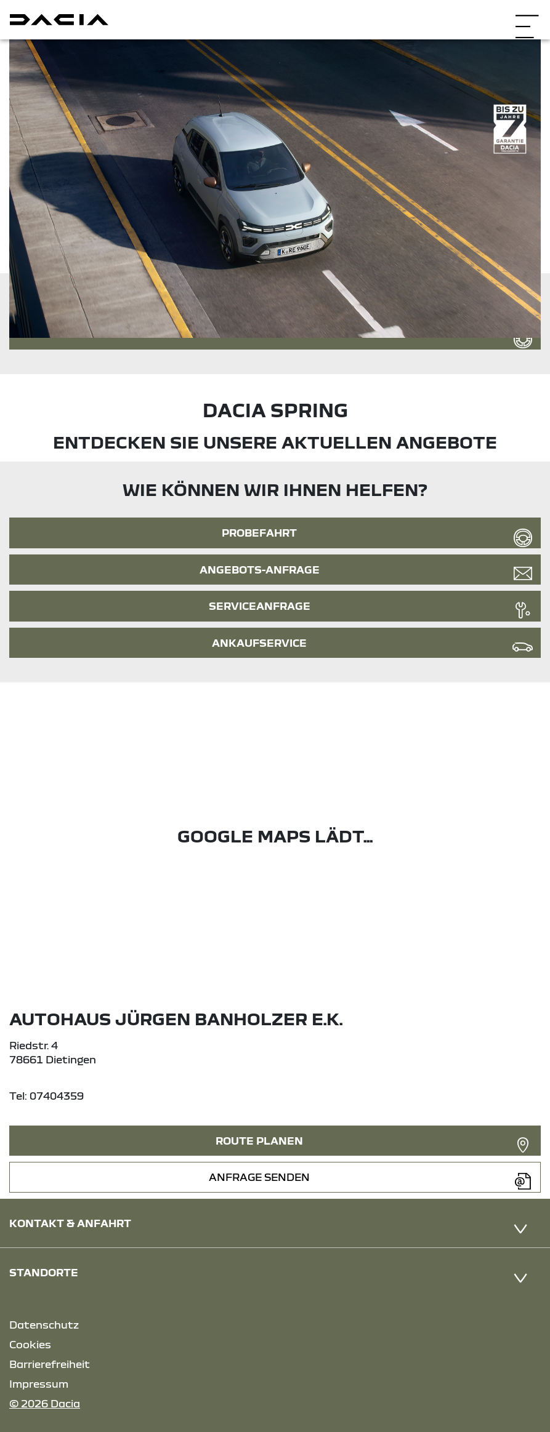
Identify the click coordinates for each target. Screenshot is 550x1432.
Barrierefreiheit (49, 1364)
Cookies (30, 1344)
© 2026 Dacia (44, 1403)
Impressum (38, 1384)
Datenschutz (44, 1324)
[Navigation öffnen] (527, 18)
